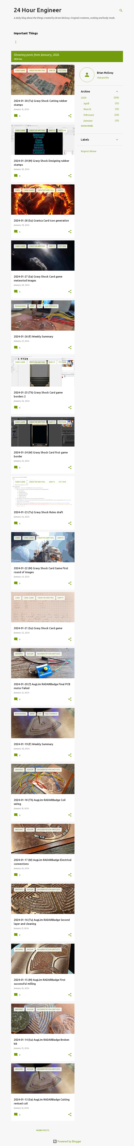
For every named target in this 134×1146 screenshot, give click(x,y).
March (87, 109)
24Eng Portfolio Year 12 (65, 42)
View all (18, 59)
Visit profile (103, 77)
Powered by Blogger (67, 1141)
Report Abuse (88, 151)
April (86, 103)
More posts (42, 1130)
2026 (83, 97)
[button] (70, 116)
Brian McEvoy (105, 72)
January (88, 120)
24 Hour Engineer (37, 10)
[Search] (121, 10)
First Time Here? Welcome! (29, 42)
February (89, 114)
